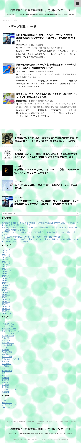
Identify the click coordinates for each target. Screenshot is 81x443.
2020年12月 (6, 271)
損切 (57, 107)
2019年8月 (6, 292)
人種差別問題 (7, 352)
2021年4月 (6, 262)
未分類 (50, 71)
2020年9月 (6, 278)
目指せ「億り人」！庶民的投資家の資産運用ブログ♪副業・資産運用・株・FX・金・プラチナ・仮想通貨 (40, 434)
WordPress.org (8, 407)
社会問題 (5, 385)
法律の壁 (5, 382)
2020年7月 (6, 281)
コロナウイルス (8, 333)
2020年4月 (6, 285)
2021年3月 (6, 264)
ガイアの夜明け (8, 326)
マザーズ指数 (32, 48)
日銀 (29, 77)
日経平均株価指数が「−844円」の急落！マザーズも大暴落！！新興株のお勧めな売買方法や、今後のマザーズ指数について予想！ (46, 38)
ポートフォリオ (64, 104)
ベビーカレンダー (41, 74)
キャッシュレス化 (9, 329)
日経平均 (67, 107)
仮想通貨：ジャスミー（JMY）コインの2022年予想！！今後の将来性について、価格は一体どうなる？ (47, 171)
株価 (34, 77)
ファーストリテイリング (47, 104)
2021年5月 (6, 259)
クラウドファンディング (11, 331)
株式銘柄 (5, 378)
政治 (3, 373)
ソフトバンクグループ (27, 104)
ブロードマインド (26, 74)
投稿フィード (7, 403)
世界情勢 (5, 350)
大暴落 (45, 48)
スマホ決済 (6, 338)
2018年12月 (6, 311)
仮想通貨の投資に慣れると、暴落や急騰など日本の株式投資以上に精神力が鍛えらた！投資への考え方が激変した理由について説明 (46, 140)
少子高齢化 (6, 364)
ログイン (5, 400)
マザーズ (22, 48)
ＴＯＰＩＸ (41, 77)
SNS (3, 322)
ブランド (5, 347)
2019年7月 (6, 295)
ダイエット (6, 340)
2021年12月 (6, 252)
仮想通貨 (5, 354)
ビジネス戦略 (7, 345)
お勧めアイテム (8, 324)
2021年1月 (6, 269)
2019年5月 (6, 299)
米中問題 (5, 387)
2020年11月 (6, 274)
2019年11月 (6, 290)
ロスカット (27, 107)
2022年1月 (6, 250)
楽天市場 (5, 380)
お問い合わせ (64, 421)
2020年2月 (6, 288)
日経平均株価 (54, 48)
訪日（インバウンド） (11, 389)
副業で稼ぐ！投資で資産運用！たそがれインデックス (40, 10)
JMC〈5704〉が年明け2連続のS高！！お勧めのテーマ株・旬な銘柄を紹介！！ (33, 237)
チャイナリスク (8, 343)
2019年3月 (6, 304)
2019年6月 (6, 297)
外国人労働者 (7, 357)
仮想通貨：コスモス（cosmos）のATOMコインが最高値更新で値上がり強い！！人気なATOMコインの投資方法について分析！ (46, 155)
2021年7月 (6, 255)
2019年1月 (6, 309)
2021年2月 (6, 267)
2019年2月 (6, 306)
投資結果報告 (41, 71)
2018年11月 (6, 313)
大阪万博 (5, 361)
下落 (40, 48)
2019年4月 (6, 302)
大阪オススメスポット (11, 359)
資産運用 (39, 45)
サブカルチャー (8, 336)
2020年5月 (6, 283)
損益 (61, 107)
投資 (33, 45)
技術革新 (5, 366)
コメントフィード (9, 405)
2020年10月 (6, 276)
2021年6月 (6, 257)
